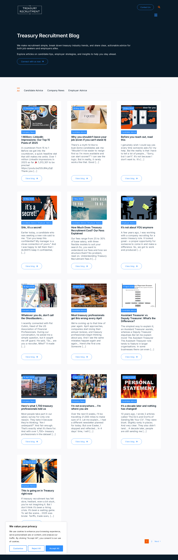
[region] (36, 538)
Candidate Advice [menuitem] (33, 90)
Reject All (36, 548)
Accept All (54, 548)
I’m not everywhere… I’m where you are (86, 407)
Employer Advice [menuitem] (77, 90)
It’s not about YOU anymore (137, 227)
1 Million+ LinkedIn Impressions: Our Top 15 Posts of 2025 (35, 139)
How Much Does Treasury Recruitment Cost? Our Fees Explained (87, 230)
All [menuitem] (18, 90)
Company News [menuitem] (55, 90)
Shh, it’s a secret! (31, 227)
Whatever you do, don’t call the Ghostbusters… (37, 317)
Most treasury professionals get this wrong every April (87, 317)
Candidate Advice (79, 132)
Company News (28, 132)
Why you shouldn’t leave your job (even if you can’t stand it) (89, 138)
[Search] (159, 7)
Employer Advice (45, 223)
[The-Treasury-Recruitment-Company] (30, 6)
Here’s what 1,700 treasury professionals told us (37, 407)
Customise (18, 548)
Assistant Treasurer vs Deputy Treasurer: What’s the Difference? (138, 318)
